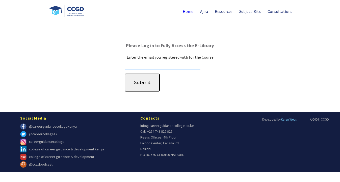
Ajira (204, 11)
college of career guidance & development (57, 157)
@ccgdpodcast (36, 164)
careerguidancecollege (42, 142)
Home (188, 11)
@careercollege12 (38, 134)
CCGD (325, 119)
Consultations (280, 11)
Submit (142, 82)
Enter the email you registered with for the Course (170, 57)
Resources (223, 11)
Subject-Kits (250, 11)
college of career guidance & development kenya (62, 149)
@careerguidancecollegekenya (48, 126)
